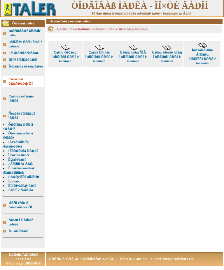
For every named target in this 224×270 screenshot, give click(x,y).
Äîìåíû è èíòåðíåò (20, 190)
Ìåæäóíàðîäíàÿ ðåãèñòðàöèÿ (16, 144)
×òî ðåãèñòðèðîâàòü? (24, 53)
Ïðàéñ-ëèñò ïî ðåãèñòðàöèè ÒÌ (20, 205)
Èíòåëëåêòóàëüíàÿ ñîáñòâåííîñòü (19, 170)
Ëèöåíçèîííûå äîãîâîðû (23, 177)
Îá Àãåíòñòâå (18, 231)
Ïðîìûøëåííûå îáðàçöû (23, 151)
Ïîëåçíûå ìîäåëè (18, 155)
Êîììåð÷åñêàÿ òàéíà (22, 186)
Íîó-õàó (13, 181)
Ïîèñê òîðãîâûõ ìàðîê (22, 60)
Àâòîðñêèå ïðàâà (20, 164)
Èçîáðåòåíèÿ (17, 159)
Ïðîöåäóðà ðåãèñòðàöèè (25, 66)
